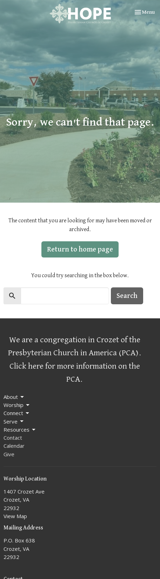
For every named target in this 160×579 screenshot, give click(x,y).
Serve (14, 421)
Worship (17, 405)
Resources (20, 429)
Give (9, 454)
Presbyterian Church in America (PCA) (73, 353)
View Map (15, 516)
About (14, 397)
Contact (13, 437)
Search (127, 295)
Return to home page (80, 249)
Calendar (14, 445)
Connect (17, 413)
